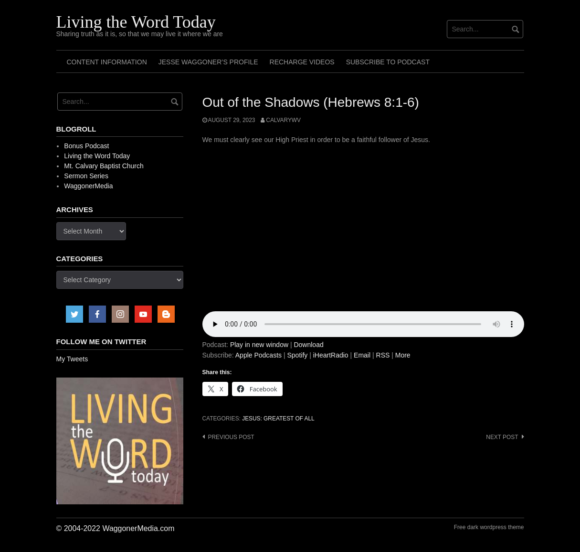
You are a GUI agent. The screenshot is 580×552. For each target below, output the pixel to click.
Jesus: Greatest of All (278, 418)
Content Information (107, 62)
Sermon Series (86, 176)
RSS (383, 355)
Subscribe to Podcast (388, 62)
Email (362, 355)
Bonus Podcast (86, 146)
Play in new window (259, 344)
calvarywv (283, 120)
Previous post (231, 437)
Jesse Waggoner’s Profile (208, 62)
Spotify (297, 355)
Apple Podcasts (258, 355)
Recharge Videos (302, 62)
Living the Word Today (136, 21)
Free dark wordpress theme (489, 527)
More (403, 355)
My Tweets (72, 359)
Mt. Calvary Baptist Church (104, 166)
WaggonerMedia (88, 186)
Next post (502, 437)
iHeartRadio (330, 355)
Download (308, 344)
